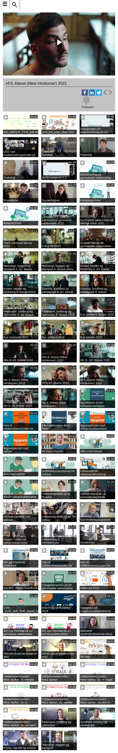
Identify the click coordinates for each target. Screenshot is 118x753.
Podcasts (88, 107)
